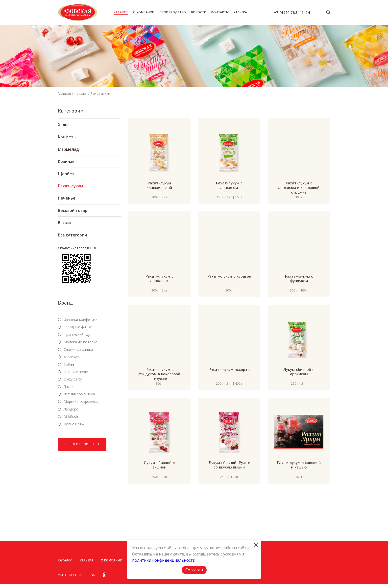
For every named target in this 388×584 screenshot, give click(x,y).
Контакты (220, 12)
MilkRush (71, 416)
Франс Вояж (74, 424)
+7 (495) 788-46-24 (292, 12)
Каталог (121, 12)
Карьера (240, 12)
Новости (199, 12)
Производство (173, 12)
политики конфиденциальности (163, 560)
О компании (144, 12)
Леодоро (71, 409)
